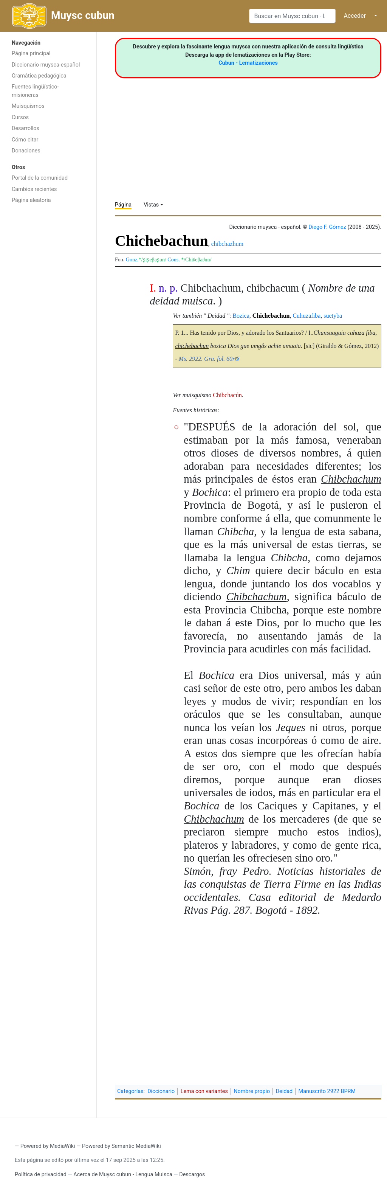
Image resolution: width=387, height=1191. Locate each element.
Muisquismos (28, 106)
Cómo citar (25, 140)
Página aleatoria (31, 200)
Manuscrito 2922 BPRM (327, 1091)
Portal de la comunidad (40, 178)
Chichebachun (271, 315)
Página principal (31, 53)
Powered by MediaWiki (47, 1146)
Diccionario (161, 1091)
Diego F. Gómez (327, 227)
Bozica (240, 315)
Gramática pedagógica (39, 76)
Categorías (130, 1091)
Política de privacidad (41, 1174)
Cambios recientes (34, 189)
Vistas (151, 205)
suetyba (333, 315)
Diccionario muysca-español (46, 65)
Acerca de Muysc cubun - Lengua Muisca (122, 1174)
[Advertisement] (48, 327)
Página (123, 205)
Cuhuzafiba (306, 315)
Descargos (192, 1174)
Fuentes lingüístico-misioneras (35, 91)
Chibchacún (227, 395)
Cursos (20, 117)
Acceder (355, 15)
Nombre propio (252, 1091)
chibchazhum (227, 244)
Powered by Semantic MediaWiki (121, 1146)
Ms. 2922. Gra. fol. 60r (207, 359)
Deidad (284, 1091)
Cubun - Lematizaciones (248, 63)
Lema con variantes (204, 1091)
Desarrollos (25, 128)
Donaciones (26, 151)
